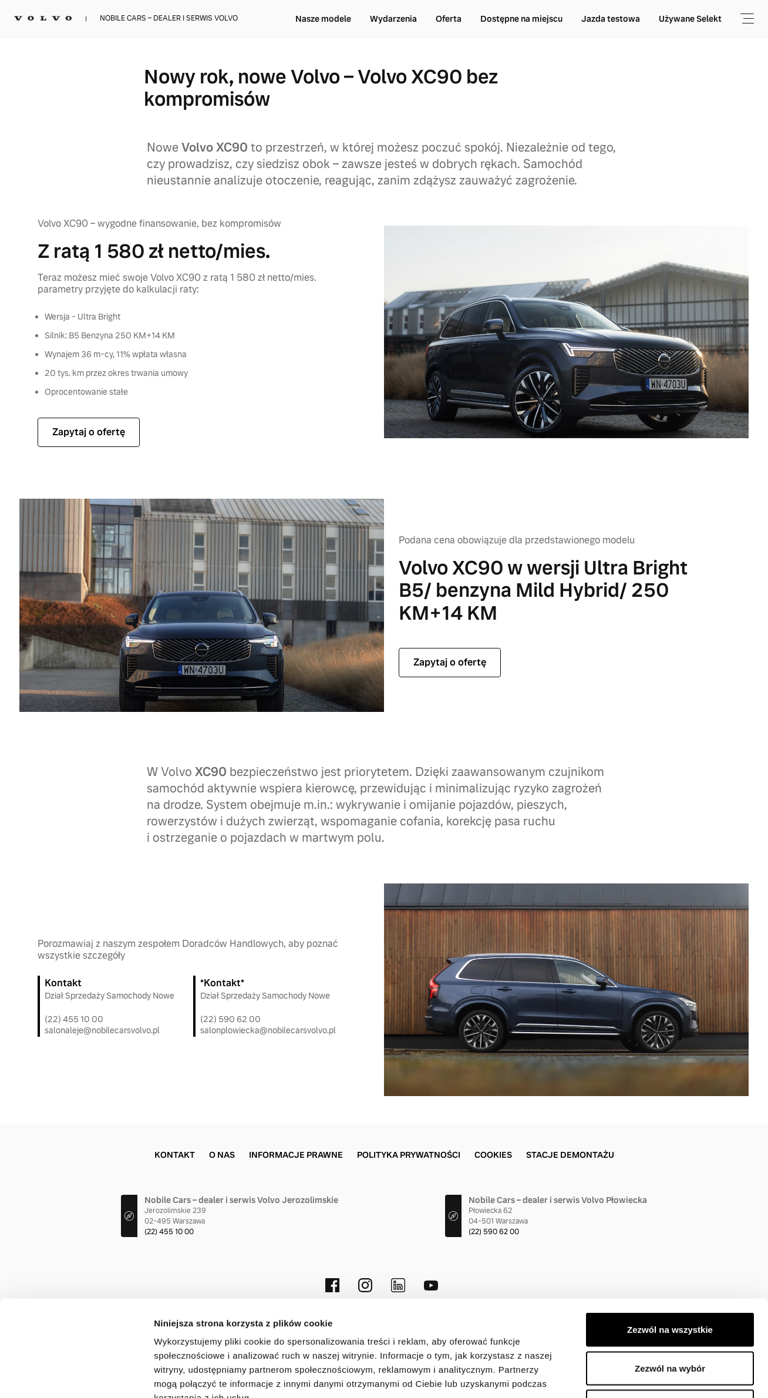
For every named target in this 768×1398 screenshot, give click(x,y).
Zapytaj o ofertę (88, 432)
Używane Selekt (690, 19)
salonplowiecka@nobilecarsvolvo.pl (268, 1030)
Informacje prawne (296, 1155)
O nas (222, 1155)
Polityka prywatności (408, 1155)
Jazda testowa (610, 19)
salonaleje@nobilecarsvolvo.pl (102, 1030)
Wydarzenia (393, 19)
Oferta (449, 19)
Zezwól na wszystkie (670, 1244)
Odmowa (669, 1321)
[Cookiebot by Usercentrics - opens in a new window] (76, 1375)
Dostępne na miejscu (521, 19)
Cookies (493, 1155)
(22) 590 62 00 (230, 1019)
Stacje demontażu (570, 1155)
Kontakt (174, 1155)
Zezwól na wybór (670, 1283)
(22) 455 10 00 (74, 1019)
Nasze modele (323, 19)
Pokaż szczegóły (626, 1375)
